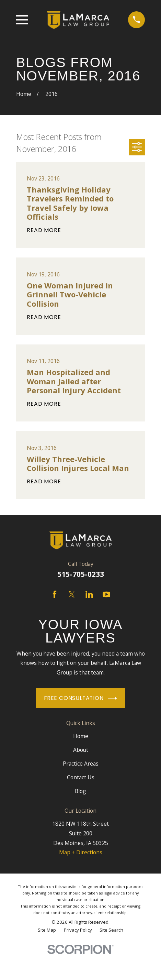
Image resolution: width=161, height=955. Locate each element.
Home (80, 736)
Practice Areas (81, 763)
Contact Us (80, 777)
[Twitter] (72, 594)
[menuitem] (47, 930)
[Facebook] (54, 594)
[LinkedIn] (89, 594)
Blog (80, 791)
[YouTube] (106, 594)
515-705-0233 (80, 574)
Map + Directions (80, 852)
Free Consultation (80, 698)
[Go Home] (23, 94)
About (80, 750)
